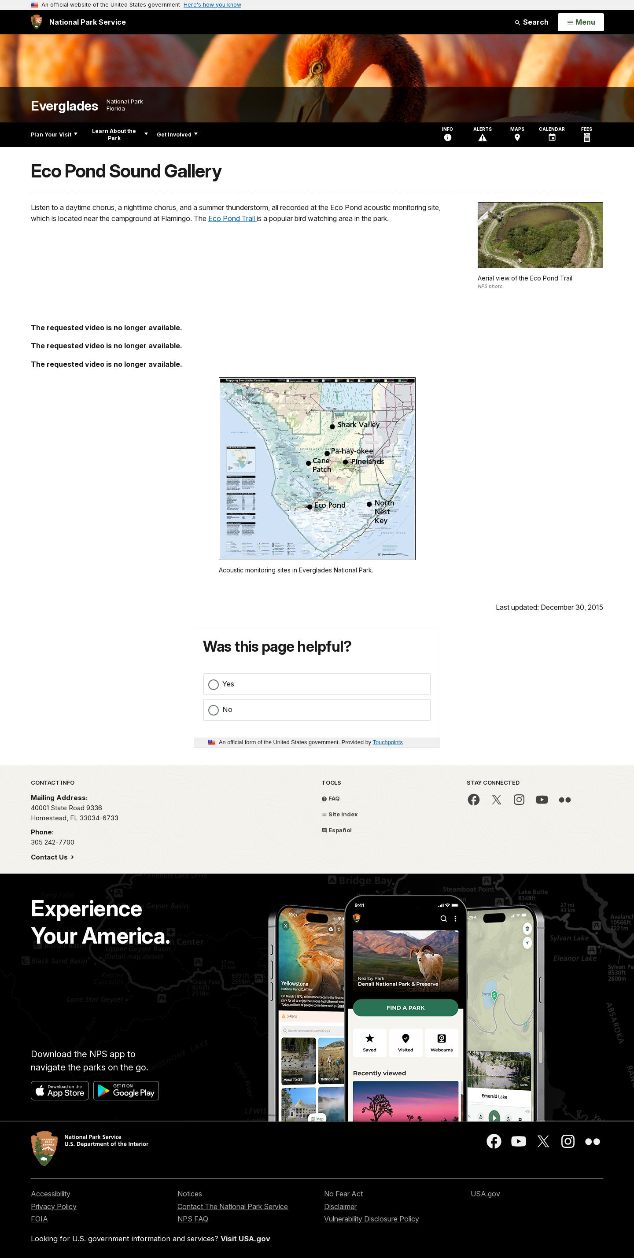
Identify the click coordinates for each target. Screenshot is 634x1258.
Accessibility (50, 1193)
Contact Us (50, 857)
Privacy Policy (54, 1206)
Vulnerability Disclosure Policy (371, 1218)
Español (336, 830)
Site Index (339, 814)
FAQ (330, 798)
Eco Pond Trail (232, 218)
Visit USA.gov (245, 1238)
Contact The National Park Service (232, 1206)
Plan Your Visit (54, 134)
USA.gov (485, 1193)
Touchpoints (388, 742)
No (227, 709)
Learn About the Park (120, 134)
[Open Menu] (581, 22)
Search (531, 22)
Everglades (64, 106)
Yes (228, 683)
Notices (189, 1193)
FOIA (39, 1218)
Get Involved (177, 134)
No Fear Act (343, 1193)
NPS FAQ (192, 1218)
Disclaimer (340, 1206)
